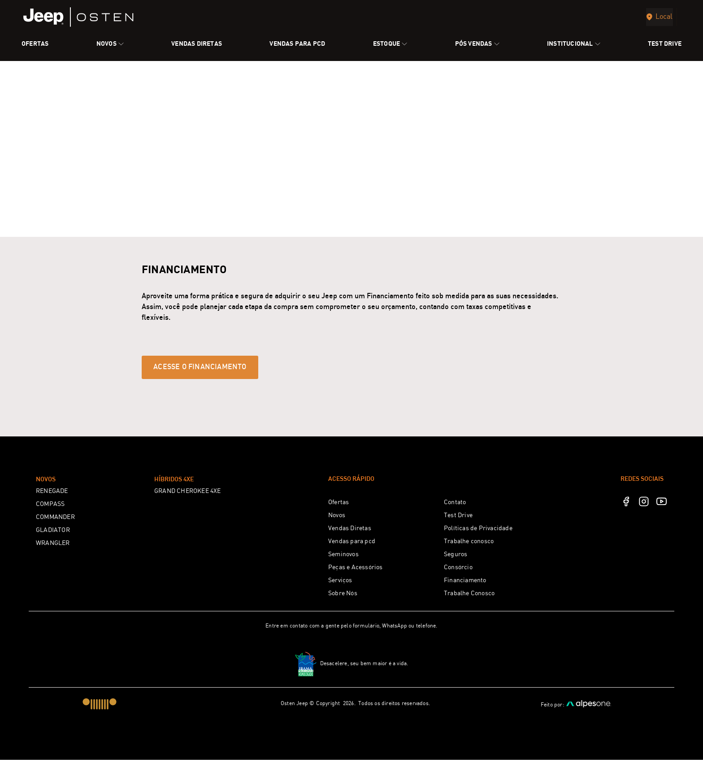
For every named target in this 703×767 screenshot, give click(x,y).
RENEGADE (52, 498)
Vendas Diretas (349, 535)
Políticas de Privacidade (478, 535)
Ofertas (338, 509)
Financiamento (465, 587)
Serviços (340, 587)
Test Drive (458, 522)
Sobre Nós (342, 600)
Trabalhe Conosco (469, 600)
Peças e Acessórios (355, 574)
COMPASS (50, 511)
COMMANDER (55, 524)
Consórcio (458, 574)
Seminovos (343, 561)
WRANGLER (53, 550)
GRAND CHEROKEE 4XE (187, 498)
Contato (455, 509)
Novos (336, 522)
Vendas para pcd (351, 548)
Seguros (455, 561)
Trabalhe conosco (469, 548)
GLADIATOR (53, 537)
